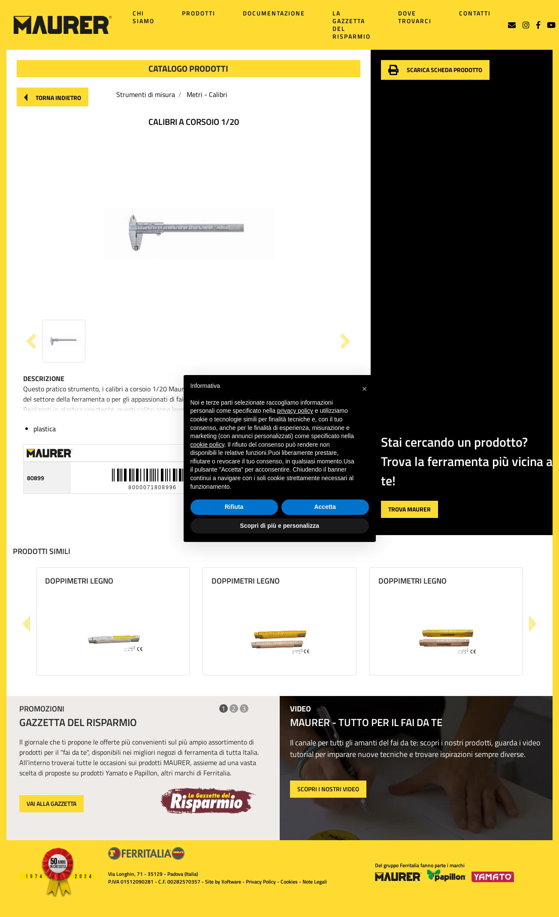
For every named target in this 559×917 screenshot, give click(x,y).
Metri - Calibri (207, 94)
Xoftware (231, 882)
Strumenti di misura (145, 94)
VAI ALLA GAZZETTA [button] (51, 803)
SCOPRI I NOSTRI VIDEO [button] (328, 788)
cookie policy (207, 444)
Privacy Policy (261, 882)
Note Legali (314, 882)
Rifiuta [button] (234, 506)
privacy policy (295, 410)
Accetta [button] (325, 506)
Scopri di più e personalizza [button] (279, 525)
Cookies (289, 882)
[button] (52, 97)
